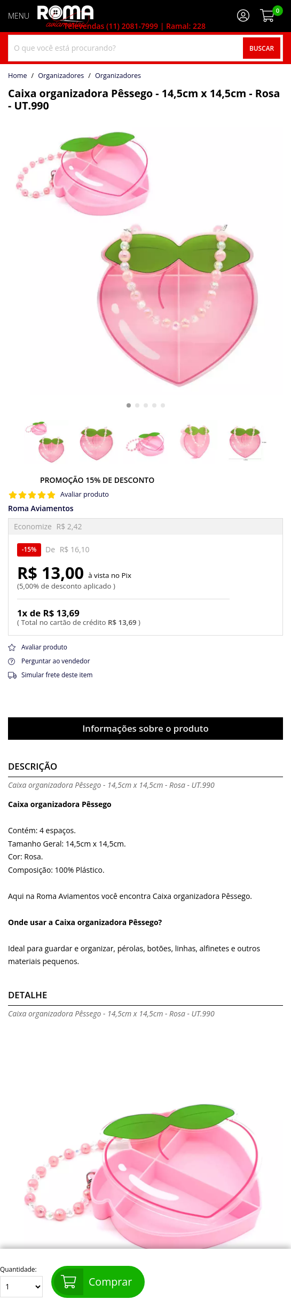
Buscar (261, 48)
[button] (129, 405)
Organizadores (61, 76)
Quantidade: (21, 1281)
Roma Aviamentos (41, 508)
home (17, 76)
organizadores (118, 76)
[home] (65, 16)
